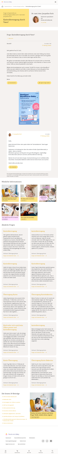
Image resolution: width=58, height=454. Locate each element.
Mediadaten (32, 438)
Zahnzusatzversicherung (9, 408)
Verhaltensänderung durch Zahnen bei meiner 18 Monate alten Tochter (15, 420)
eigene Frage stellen (45, 82)
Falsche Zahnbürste (8, 423)
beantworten (13, 82)
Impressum (8, 438)
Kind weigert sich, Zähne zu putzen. (11, 402)
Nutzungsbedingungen (11, 441)
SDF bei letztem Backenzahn (10, 396)
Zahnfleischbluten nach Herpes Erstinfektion (13, 416)
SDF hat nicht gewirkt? (8, 405)
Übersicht (11, 38)
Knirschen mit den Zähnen (9, 410)
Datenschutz (23, 441)
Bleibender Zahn (7, 399)
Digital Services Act (10, 444)
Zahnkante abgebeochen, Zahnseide (12, 413)
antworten (14, 167)
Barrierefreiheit (21, 444)
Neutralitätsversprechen (20, 438)
